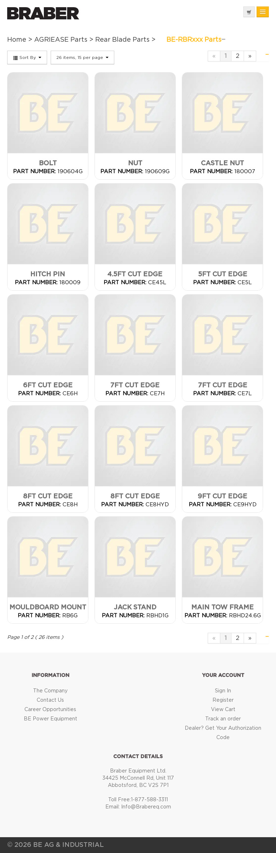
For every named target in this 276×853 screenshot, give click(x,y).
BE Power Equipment (50, 718)
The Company (50, 690)
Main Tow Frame (222, 607)
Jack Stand (135, 607)
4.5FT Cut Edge (134, 274)
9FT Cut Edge (222, 496)
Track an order (223, 718)
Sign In (223, 690)
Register (223, 700)
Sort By (27, 57)
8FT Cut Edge (48, 496)
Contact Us (50, 700)
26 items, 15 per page (82, 57)
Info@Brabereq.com (146, 807)
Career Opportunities (50, 709)
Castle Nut (222, 163)
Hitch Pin (47, 274)
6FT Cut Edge (48, 385)
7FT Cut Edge (135, 385)
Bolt (48, 163)
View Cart (223, 709)
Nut (135, 163)
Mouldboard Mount (47, 607)
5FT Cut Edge (222, 274)
